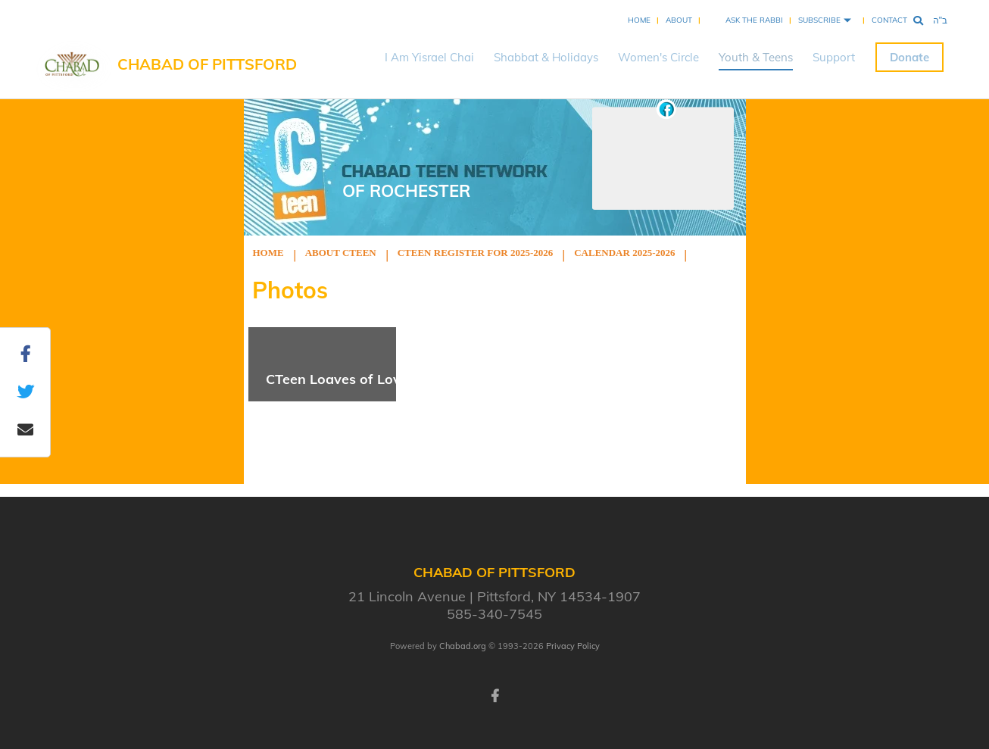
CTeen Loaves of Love (337, 379)
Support (834, 57)
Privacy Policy (573, 646)
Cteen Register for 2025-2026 (476, 252)
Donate (909, 57)
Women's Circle (658, 57)
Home (639, 20)
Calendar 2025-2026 (624, 252)
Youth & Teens (756, 57)
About (679, 20)
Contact (889, 20)
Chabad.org (462, 646)
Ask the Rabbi (754, 20)
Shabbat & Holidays (546, 57)
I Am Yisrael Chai (429, 57)
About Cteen (340, 252)
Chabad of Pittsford (207, 64)
